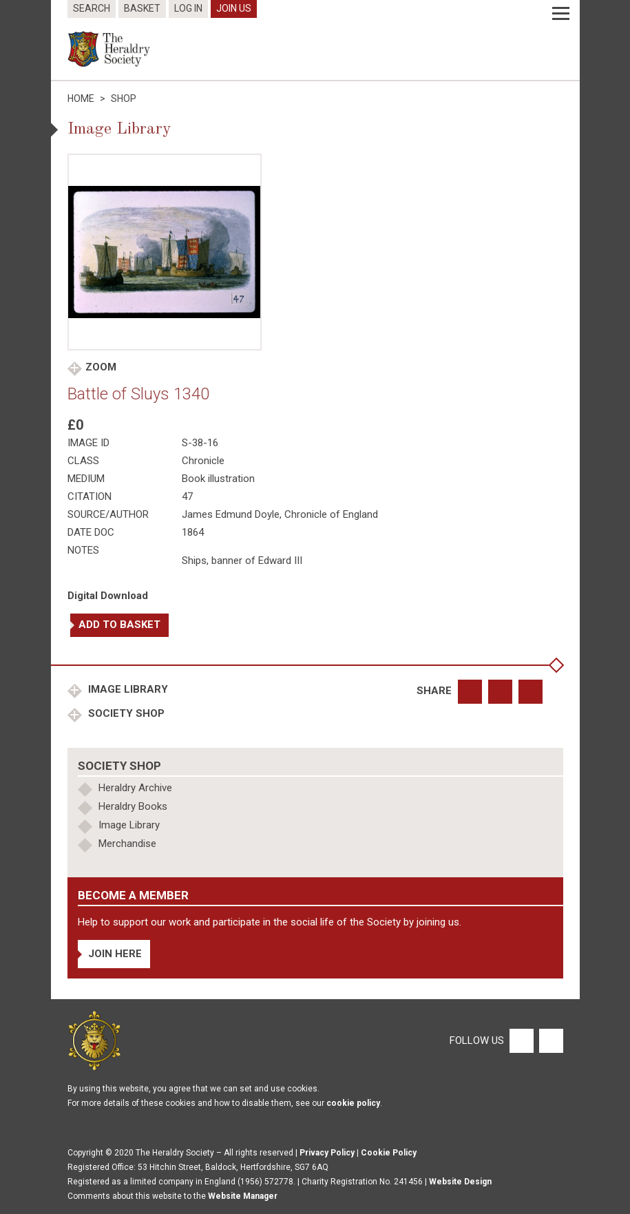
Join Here (115, 954)
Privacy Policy (327, 1153)
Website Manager (242, 1196)
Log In (188, 8)
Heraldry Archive (135, 788)
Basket (142, 8)
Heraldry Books (132, 806)
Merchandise (127, 843)
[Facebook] (521, 1040)
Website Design (460, 1181)
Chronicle (203, 460)
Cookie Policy (389, 1153)
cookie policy (353, 1103)
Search (91, 8)
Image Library (126, 689)
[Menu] (560, 14)
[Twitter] (549, 1040)
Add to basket (119, 624)
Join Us (233, 8)
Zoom (100, 367)
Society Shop (125, 713)
